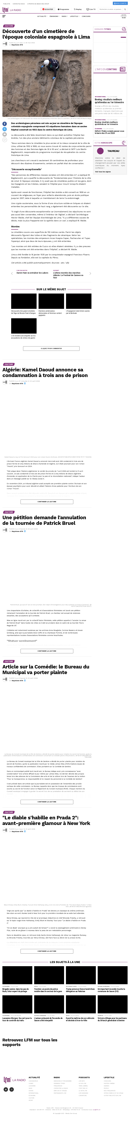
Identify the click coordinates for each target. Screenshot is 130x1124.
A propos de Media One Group (38, 4)
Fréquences (58, 1086)
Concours (86, 16)
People (106, 1089)
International (34, 1094)
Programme (63, 9)
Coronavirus (33, 1082)
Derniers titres (59, 1084)
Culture (31, 1098)
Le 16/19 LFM (83, 1091)
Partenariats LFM (60, 1094)
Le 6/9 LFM (82, 1084)
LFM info (82, 1082)
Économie (32, 1096)
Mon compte (120, 3)
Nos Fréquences (109, 1091)
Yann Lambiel (83, 1086)
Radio (64, 16)
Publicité (6, 4)
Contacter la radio (61, 1089)
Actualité (41, 16)
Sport (31, 1101)
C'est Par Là (83, 1089)
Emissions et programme (63, 1082)
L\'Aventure (83, 1096)
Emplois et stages (60, 1091)
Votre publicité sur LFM (112, 1096)
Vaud (30, 1089)
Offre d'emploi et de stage (113, 1094)
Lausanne (32, 1086)
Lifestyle (74, 16)
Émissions (54, 16)
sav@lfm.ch (96, 1110)
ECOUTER (47, 9)
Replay (78, 9)
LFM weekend (83, 1094)
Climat (31, 1084)
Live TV (91, 9)
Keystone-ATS (17, 45)
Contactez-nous (19, 4)
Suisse (31, 1091)
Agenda (106, 1086)
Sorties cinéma (109, 1084)
